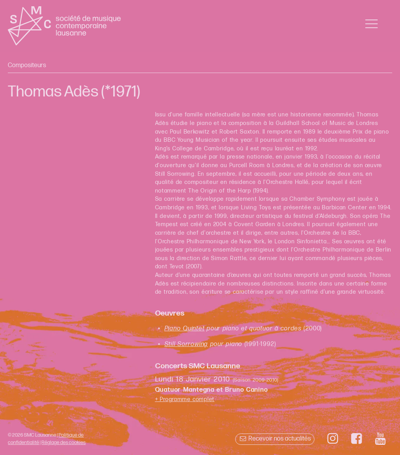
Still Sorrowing (186, 344)
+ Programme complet (185, 399)
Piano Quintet (184, 328)
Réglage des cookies (63, 442)
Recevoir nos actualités (275, 439)
